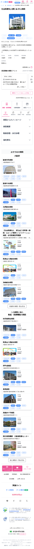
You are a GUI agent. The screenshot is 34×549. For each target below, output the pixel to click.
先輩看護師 (17, 105)
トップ (2, 5)
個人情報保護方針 (25, 474)
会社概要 (6, 474)
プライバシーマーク (19, 519)
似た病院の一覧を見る (17, 460)
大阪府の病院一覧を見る (17, 306)
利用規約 (14, 474)
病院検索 (9, 5)
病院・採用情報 (6, 105)
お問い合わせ (21, 479)
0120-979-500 (18, 531)
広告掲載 (11, 479)
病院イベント (27, 105)
